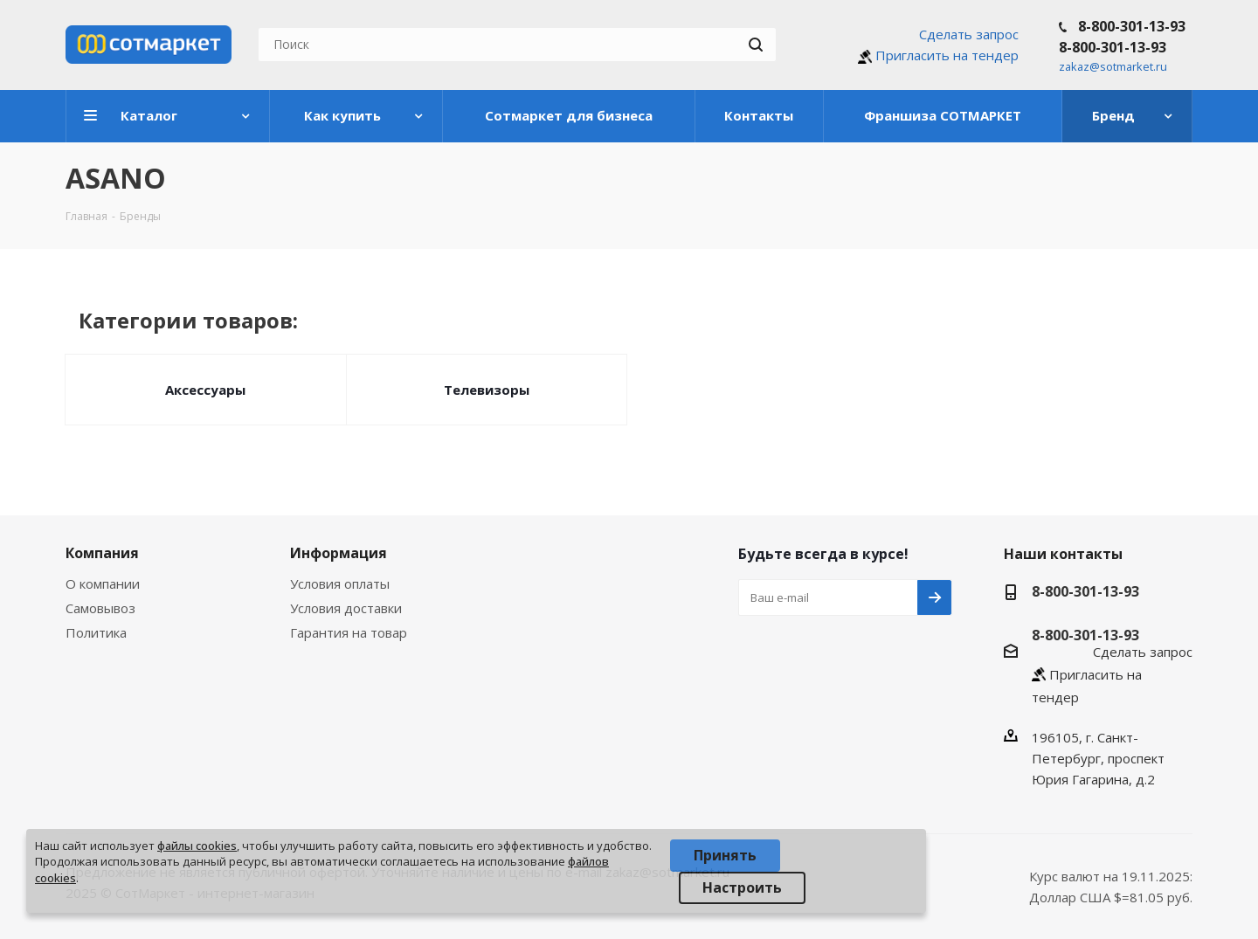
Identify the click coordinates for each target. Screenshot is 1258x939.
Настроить (742, 887)
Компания (102, 553)
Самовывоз (100, 608)
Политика (96, 632)
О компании (103, 583)
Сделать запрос (969, 34)
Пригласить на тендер (947, 55)
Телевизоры (486, 389)
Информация (338, 553)
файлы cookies (197, 845)
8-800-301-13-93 (1131, 26)
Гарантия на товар (348, 632)
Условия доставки (346, 608)
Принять (725, 855)
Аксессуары (205, 389)
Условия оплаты (340, 583)
